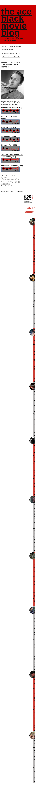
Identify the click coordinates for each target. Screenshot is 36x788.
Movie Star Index (7, 49)
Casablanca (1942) (8, 136)
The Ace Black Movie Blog (16, 22)
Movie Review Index (15, 46)
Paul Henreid (8, 185)
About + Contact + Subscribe (11, 57)
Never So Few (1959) (9, 145)
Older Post (20, 191)
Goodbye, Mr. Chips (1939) (11, 107)
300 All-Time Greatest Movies (11, 53)
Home (4, 46)
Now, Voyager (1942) (9, 127)
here (5, 177)
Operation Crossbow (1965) (12, 165)
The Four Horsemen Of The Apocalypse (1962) (12, 156)
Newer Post (4, 191)
